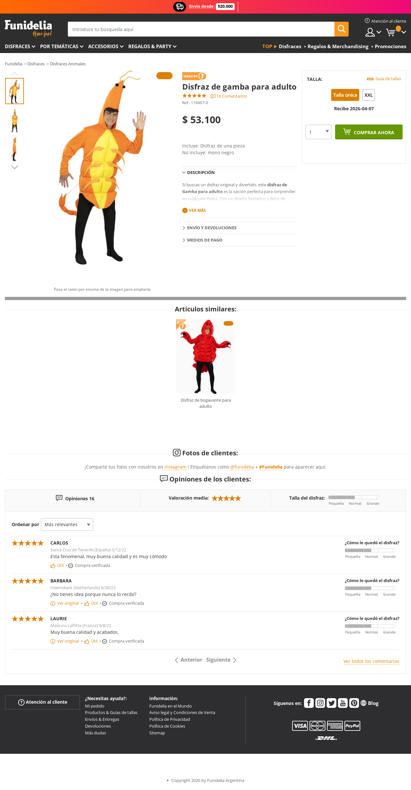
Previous (14, 73)
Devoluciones (98, 726)
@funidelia (242, 467)
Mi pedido (94, 706)
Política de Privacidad (169, 719)
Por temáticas (59, 46)
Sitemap (157, 733)
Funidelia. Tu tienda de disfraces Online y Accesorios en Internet (28, 28)
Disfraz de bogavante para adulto (206, 403)
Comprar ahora (373, 132)
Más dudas (95, 733)
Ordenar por (25, 524)
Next (14, 167)
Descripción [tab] (201, 172)
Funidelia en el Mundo (170, 706)
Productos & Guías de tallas (111, 712)
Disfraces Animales (68, 64)
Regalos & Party (149, 46)
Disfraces (17, 46)
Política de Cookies (167, 726)
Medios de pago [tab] (204, 240)
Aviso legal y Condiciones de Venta (182, 712)
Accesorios (103, 46)
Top (267, 46)
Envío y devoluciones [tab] (212, 228)
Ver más (197, 210)
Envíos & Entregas (102, 719)
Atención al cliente (42, 701)
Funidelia (13, 64)
